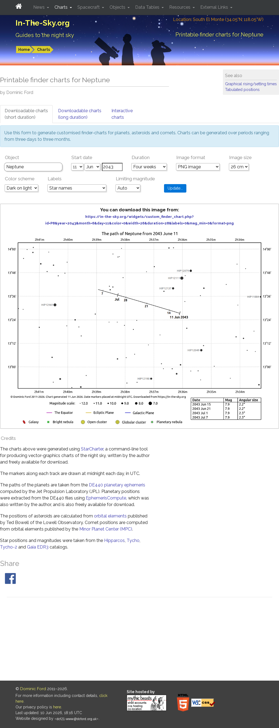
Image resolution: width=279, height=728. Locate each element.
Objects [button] (118, 7)
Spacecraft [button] (89, 7)
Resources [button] (180, 7)
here (57, 707)
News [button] (39, 7)
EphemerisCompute (106, 498)
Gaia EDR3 (37, 547)
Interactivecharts (122, 114)
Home (24, 49)
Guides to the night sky (45, 35)
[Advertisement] (139, 640)
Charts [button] (61, 7)
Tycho (133, 540)
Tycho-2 (8, 547)
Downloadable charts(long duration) (79, 114)
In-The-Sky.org (43, 23)
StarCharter (92, 449)
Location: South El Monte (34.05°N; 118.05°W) (218, 19)
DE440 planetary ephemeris (117, 485)
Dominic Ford (33, 688)
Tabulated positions (242, 89)
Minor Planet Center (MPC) (105, 529)
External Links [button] (214, 7)
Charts (43, 49)
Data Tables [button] (147, 7)
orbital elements (110, 516)
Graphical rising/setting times (251, 84)
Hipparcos (114, 540)
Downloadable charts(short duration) (26, 114)
